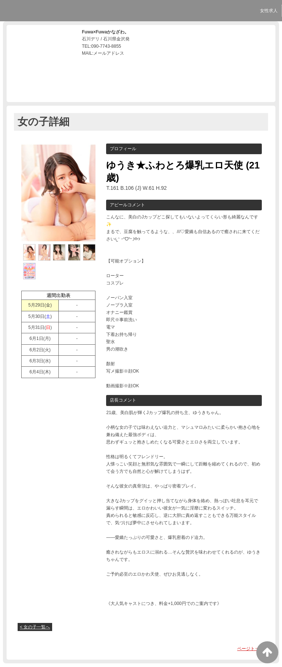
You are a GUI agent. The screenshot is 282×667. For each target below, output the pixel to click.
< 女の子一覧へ (35, 627)
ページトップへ (252, 648)
